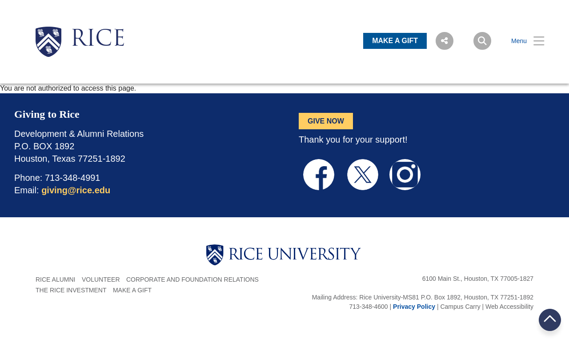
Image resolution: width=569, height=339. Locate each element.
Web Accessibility (509, 306)
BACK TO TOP (550, 319)
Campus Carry (460, 306)
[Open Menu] (522, 41)
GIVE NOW (326, 121)
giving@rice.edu (75, 190)
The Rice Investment (71, 290)
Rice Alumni (55, 279)
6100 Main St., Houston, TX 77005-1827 (477, 278)
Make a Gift (132, 290)
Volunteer (101, 279)
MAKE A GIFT (395, 40)
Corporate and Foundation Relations (192, 279)
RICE (97, 40)
